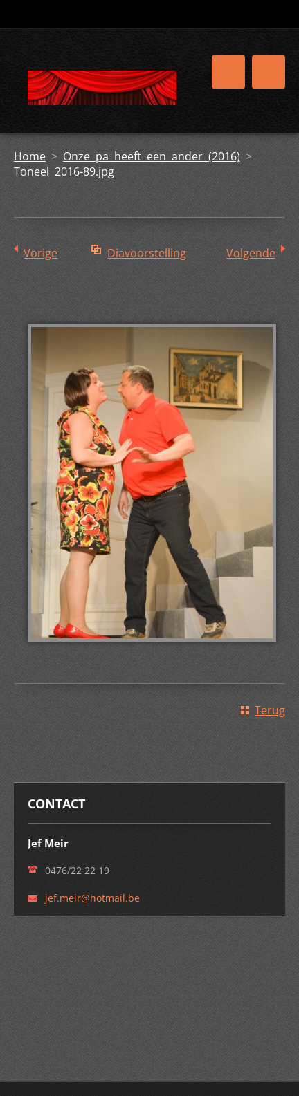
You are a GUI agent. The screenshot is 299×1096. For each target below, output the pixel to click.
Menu (268, 72)
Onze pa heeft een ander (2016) (151, 156)
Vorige (40, 253)
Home (30, 156)
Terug (270, 710)
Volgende (250, 253)
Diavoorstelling (146, 253)
